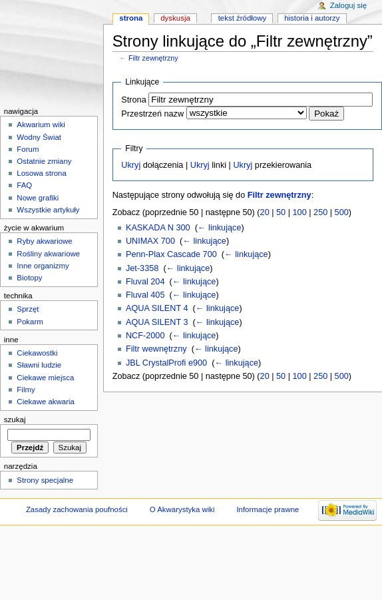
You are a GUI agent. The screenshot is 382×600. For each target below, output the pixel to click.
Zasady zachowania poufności (77, 509)
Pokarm (30, 322)
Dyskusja (175, 18)
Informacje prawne (267, 509)
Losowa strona (42, 173)
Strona (133, 100)
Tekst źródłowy (242, 18)
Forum (28, 149)
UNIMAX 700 (150, 241)
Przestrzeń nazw (152, 114)
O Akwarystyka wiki (182, 509)
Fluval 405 (145, 295)
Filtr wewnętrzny (156, 349)
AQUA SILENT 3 (157, 322)
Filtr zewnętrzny (153, 58)
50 (281, 212)
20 (265, 212)
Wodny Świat (39, 137)
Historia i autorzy (311, 18)
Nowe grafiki (38, 198)
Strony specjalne (45, 480)
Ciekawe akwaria (46, 402)
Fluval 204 (145, 281)
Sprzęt (28, 309)
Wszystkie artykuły (48, 210)
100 (300, 212)
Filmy (26, 390)
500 (342, 212)
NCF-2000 (145, 335)
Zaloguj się (348, 5)
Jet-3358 (142, 268)
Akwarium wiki (41, 125)
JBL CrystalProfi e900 (166, 363)
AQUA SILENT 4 (157, 308)
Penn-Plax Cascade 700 (171, 254)
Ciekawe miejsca (45, 378)
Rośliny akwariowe (48, 254)
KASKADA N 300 (158, 227)
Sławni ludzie (39, 365)
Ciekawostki (37, 353)
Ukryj (130, 165)
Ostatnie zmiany (44, 161)
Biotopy (29, 278)
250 (320, 212)
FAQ (24, 185)
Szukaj (15, 420)
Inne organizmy (43, 266)
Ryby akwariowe (44, 241)
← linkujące (220, 227)
